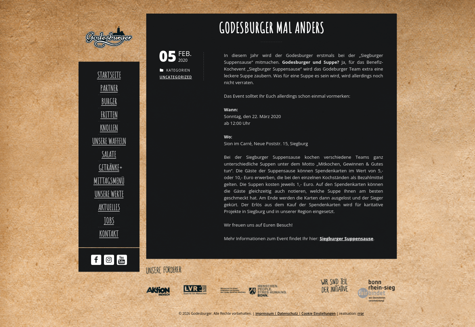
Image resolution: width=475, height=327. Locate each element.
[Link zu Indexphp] (238, 303)
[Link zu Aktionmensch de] (164, 303)
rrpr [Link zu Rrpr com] (361, 313)
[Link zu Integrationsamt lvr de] (201, 303)
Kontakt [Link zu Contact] (108, 234)
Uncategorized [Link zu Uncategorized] (176, 77)
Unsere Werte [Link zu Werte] (109, 194)
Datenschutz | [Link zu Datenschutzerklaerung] (289, 313)
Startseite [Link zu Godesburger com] (109, 75)
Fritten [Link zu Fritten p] (109, 115)
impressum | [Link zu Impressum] (266, 313)
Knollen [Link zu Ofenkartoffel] (109, 128)
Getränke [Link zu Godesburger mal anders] (109, 167)
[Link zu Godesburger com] (109, 37)
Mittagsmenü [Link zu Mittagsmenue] (108, 181)
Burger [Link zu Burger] (109, 101)
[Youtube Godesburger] (121, 261)
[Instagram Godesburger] (109, 260)
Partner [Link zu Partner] (109, 88)
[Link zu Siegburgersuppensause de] (346, 238)
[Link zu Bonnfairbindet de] (345, 303)
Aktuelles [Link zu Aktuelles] (109, 207)
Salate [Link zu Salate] (109, 154)
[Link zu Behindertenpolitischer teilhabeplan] (275, 303)
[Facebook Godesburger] (96, 260)
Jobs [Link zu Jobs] (109, 220)
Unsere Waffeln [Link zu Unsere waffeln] (109, 141)
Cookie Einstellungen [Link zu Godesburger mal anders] (319, 313)
